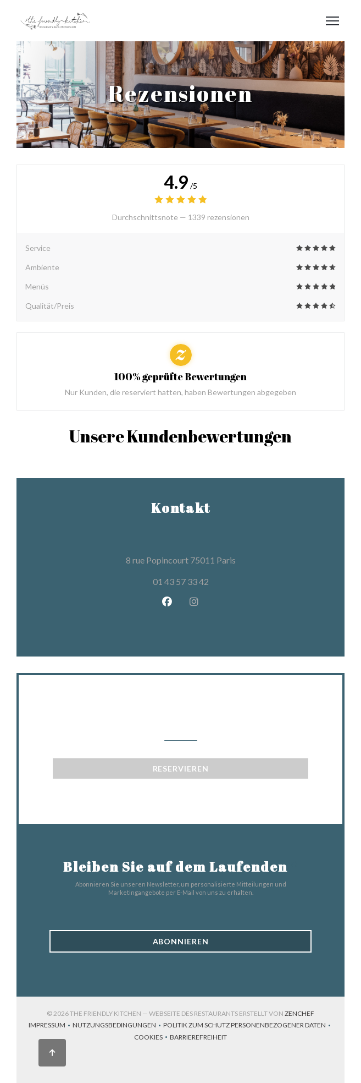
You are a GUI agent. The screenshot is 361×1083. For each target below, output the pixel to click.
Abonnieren (181, 941)
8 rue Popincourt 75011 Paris (230, 558)
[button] (332, 21)
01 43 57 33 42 (181, 581)
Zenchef (299, 1013)
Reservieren (181, 768)
